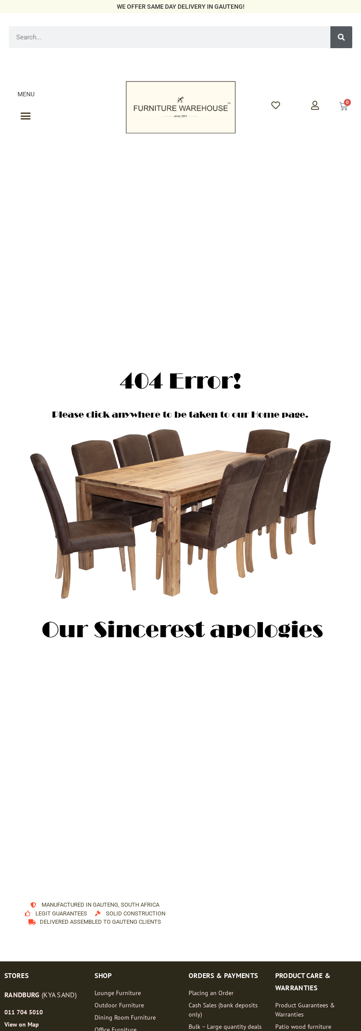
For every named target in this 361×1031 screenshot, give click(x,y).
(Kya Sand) (40, 994)
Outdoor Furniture (119, 1005)
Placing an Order (211, 993)
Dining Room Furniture (125, 1017)
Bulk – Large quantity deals (225, 1027)
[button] (26, 116)
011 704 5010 (23, 1012)
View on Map (21, 1024)
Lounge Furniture (118, 993)
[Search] (341, 37)
